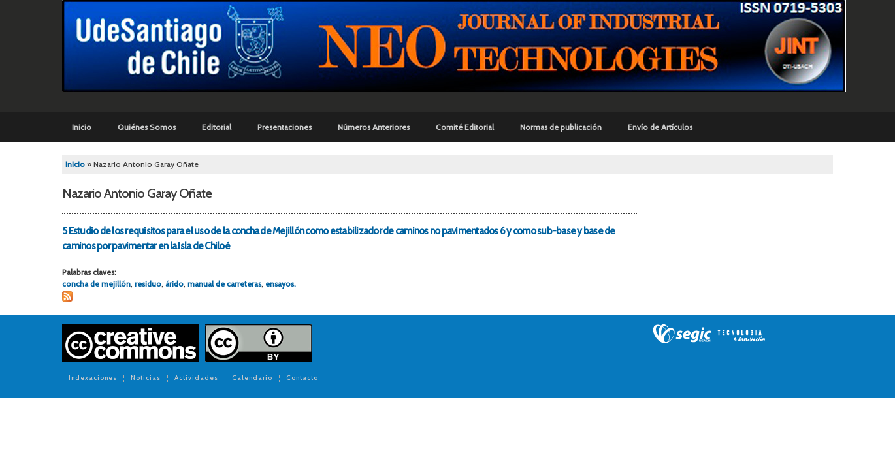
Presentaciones (284, 127)
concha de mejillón (96, 284)
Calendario (252, 378)
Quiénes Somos (147, 127)
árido (174, 284)
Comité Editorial (465, 127)
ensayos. (280, 284)
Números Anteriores (374, 127)
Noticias (146, 378)
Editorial (216, 127)
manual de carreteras (224, 284)
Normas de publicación (561, 127)
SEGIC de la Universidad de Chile (709, 334)
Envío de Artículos (660, 127)
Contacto (302, 378)
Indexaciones (93, 378)
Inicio (81, 127)
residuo (148, 284)
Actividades (196, 378)
